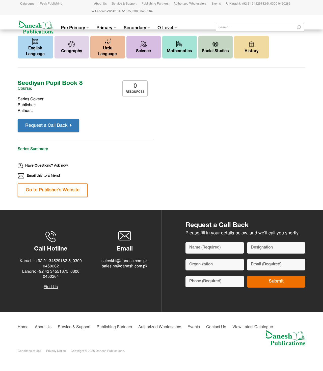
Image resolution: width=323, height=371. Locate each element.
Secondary (137, 27)
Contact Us (216, 327)
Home (23, 327)
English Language (35, 47)
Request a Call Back (48, 125)
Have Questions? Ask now (43, 165)
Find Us (51, 287)
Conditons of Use (29, 351)
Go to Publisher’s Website (52, 190)
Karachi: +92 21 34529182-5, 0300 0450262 (258, 3)
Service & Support (124, 3)
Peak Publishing (51, 3)
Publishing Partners (155, 3)
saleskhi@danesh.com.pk (124, 261)
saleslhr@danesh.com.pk (124, 266)
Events (216, 3)
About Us (100, 3)
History (251, 47)
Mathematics (179, 47)
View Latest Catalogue (252, 327)
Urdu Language (107, 47)
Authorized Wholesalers (190, 3)
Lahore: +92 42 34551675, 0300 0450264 (122, 11)
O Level (167, 27)
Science (143, 47)
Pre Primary (75, 27)
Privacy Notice (56, 351)
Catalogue (27, 3)
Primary (106, 27)
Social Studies (215, 47)
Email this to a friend (39, 175)
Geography (71, 47)
